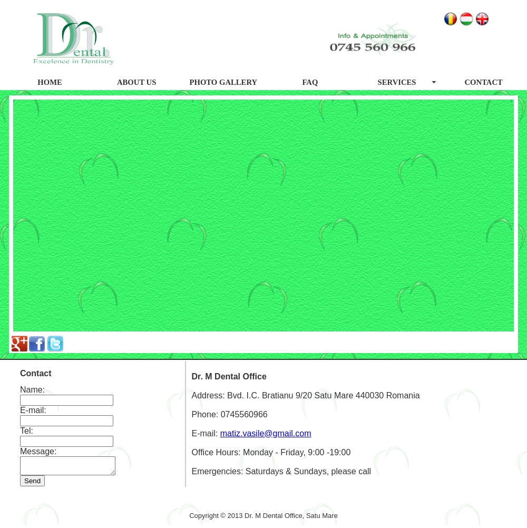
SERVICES (397, 82)
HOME (49, 82)
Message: (38, 451)
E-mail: (33, 410)
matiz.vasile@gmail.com (265, 435)
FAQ (310, 82)
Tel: (26, 430)
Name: (32, 389)
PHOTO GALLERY (224, 82)
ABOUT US (136, 82)
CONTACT (484, 82)
